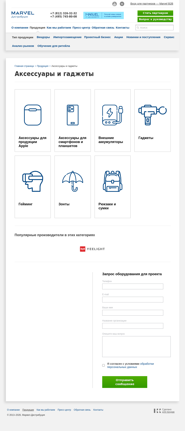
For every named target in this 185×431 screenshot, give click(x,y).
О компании (19, 27)
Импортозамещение (67, 37)
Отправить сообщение (124, 382)
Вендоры (43, 37)
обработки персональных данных (130, 365)
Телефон (107, 281)
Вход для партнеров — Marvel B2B (151, 3)
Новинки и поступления (143, 37)
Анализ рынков (23, 45)
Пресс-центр (81, 27)
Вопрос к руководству (155, 19)
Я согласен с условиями (130, 365)
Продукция (37, 27)
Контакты (122, 27)
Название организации (114, 320)
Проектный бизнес (97, 37)
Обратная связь (103, 27)
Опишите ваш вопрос (113, 334)
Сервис (169, 37)
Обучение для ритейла (54, 45)
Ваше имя (107, 307)
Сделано (168, 410)
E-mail (105, 294)
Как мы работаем (59, 27)
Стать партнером (155, 13)
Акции (118, 37)
